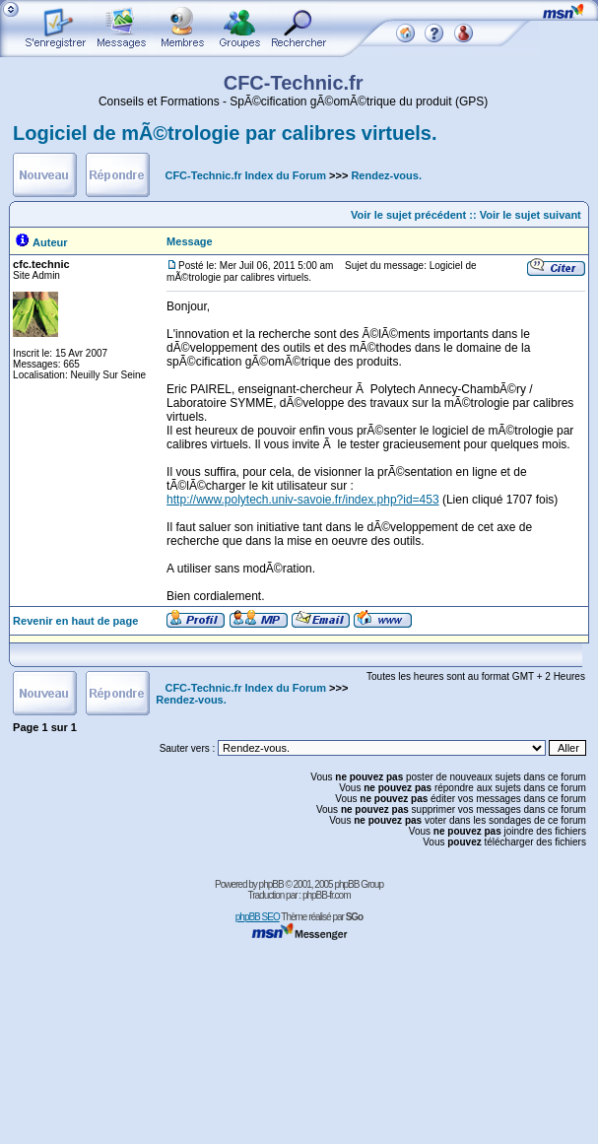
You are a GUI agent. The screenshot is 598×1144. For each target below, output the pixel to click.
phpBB (271, 884)
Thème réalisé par (322, 916)
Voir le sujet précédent (408, 215)
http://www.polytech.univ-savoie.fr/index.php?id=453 (302, 499)
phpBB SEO (257, 916)
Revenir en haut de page (75, 621)
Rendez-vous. (386, 175)
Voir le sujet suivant (530, 215)
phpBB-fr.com (326, 895)
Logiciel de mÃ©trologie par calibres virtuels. (224, 133)
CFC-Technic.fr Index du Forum (245, 175)
